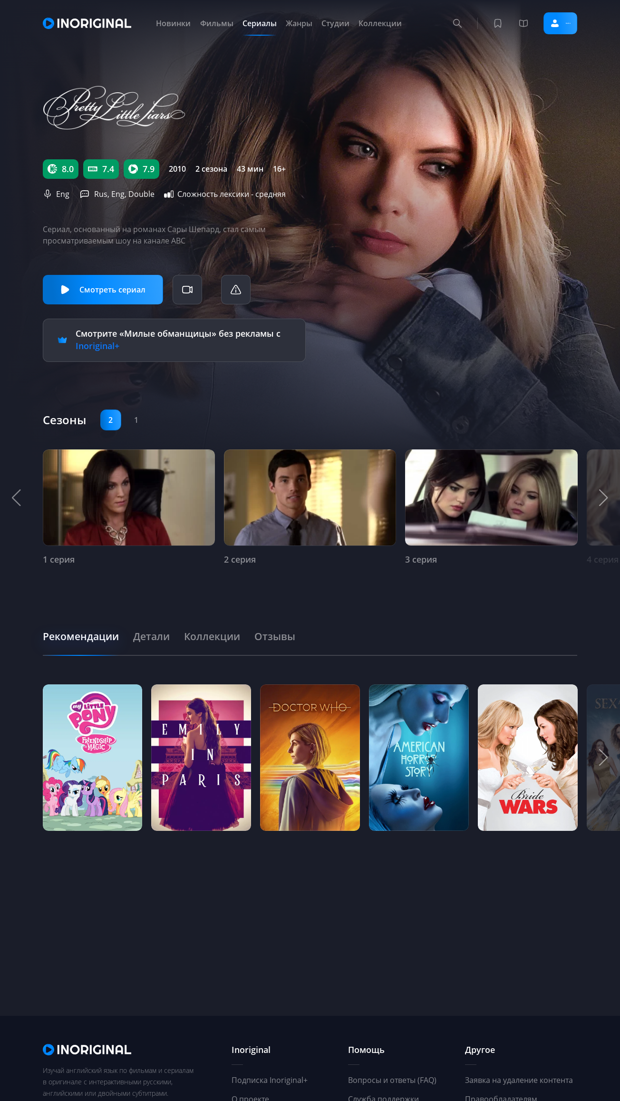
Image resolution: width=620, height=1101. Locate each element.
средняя (270, 194)
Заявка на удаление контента (519, 1080)
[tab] (86, 634)
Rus (100, 194)
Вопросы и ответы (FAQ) (392, 1080)
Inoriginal (251, 1049)
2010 (177, 169)
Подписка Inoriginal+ (270, 1080)
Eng (62, 194)
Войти (548, 23)
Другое (480, 1049)
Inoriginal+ (97, 345)
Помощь (366, 1049)
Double (141, 194)
